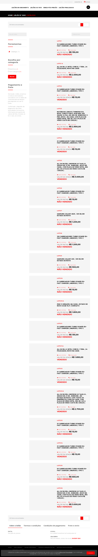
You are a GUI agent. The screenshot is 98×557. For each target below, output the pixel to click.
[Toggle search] (88, 7)
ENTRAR (87, 2)
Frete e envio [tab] (73, 526)
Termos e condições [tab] (32, 526)
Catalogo (14, 52)
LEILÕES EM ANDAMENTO (20, 7)
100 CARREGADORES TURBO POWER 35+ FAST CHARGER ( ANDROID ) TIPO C (72, 237)
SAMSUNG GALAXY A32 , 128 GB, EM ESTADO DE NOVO (70, 260)
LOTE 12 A (60, 391)
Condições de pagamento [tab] (54, 526)
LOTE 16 (59, 488)
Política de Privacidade (65, 552)
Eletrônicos (13, 69)
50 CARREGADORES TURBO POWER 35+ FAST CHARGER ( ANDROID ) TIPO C (72, 469)
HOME (10, 15)
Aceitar (91, 553)
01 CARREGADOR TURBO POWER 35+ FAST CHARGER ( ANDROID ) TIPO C (71, 90)
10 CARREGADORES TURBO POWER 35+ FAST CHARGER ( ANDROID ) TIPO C (71, 45)
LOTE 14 (60, 443)
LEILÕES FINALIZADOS (66, 7)
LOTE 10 (59, 278)
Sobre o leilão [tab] (15, 526)
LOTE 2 (59, 86)
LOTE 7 (59, 211)
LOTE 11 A (60, 346)
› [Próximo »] (87, 24)
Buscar (12, 76)
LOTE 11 (59, 323)
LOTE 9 (59, 256)
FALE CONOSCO (68, 2)
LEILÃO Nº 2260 (20, 15)
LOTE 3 (59, 108)
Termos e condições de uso (46, 547)
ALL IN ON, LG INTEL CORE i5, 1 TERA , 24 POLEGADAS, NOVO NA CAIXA (72, 67)
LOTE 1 (59, 41)
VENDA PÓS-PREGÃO (50, 7)
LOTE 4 (59, 138)
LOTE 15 (59, 465)
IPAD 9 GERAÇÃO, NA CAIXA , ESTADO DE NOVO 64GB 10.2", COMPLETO (72, 305)
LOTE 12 (59, 368)
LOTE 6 (59, 188)
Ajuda (10, 547)
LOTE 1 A (60, 63)
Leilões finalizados (30, 547)
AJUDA (60, 2)
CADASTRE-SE (78, 2)
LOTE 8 (59, 233)
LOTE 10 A (60, 301)
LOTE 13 (59, 420)
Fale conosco (18, 547)
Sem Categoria (14, 71)
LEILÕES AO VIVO (36, 7)
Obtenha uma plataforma (64, 547)
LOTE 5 (59, 160)
